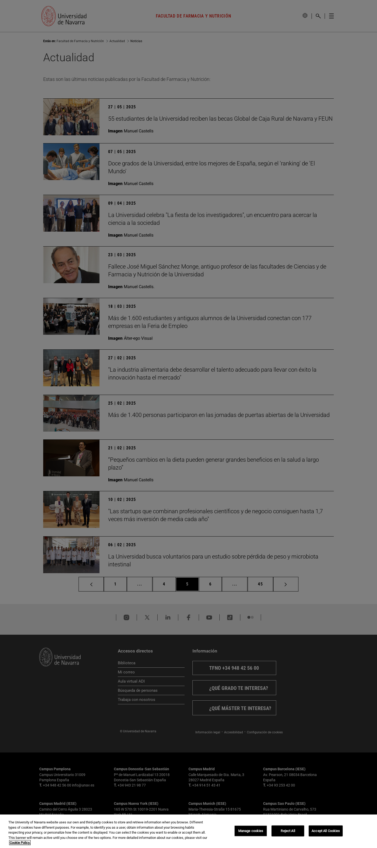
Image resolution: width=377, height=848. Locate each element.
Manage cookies (250, 831)
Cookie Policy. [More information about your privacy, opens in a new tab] (20, 843)
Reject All (288, 831)
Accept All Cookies (326, 831)
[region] (188, 831)
